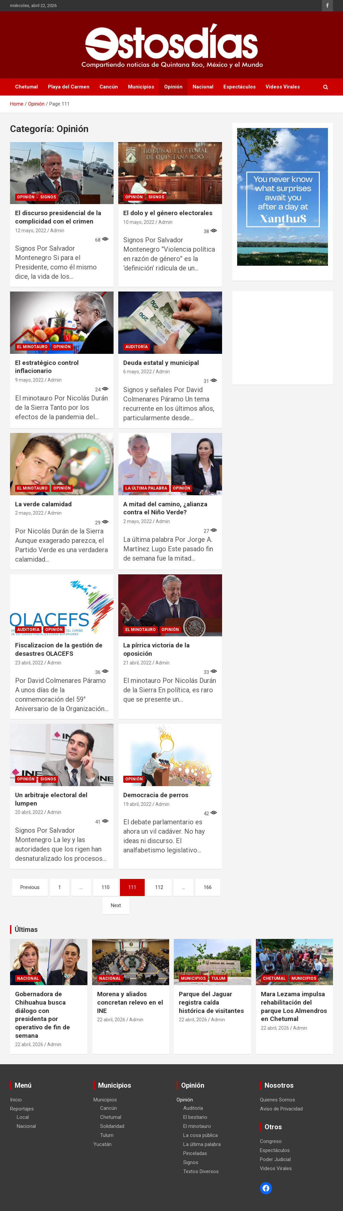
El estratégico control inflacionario (47, 367)
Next (116, 905)
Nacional (203, 87)
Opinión (173, 87)
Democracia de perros (155, 795)
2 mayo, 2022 (29, 513)
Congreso (271, 1141)
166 (208, 887)
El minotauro (32, 346)
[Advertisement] (282, 338)
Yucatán (102, 1144)
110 (105, 887)
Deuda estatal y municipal (161, 363)
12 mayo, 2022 (30, 230)
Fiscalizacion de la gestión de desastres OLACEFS (58, 649)
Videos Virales (283, 87)
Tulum (218, 978)
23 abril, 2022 (29, 662)
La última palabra (146, 488)
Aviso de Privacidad (281, 1109)
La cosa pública (200, 1135)
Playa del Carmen (68, 87)
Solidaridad (112, 1126)
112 (159, 887)
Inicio (16, 1100)
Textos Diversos (201, 1171)
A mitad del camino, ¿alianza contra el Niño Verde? (165, 508)
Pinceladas (195, 1153)
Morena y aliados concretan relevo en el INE (130, 1002)
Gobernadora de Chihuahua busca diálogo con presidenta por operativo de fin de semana (42, 1014)
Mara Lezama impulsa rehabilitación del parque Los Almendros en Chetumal (294, 1006)
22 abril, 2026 (29, 1044)
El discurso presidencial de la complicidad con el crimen (58, 217)
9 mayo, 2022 (29, 380)
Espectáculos (239, 87)
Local (23, 1117)
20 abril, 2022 (29, 812)
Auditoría (136, 346)
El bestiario (195, 1117)
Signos (48, 197)
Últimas (26, 930)
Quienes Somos (277, 1100)
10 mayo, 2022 (138, 222)
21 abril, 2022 (137, 662)
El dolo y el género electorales (167, 213)
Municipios (141, 87)
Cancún (108, 87)
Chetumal (26, 87)
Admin (57, 230)
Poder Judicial (275, 1159)
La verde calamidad (43, 504)
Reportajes (22, 1109)
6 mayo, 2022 (137, 371)
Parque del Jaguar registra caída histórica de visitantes (211, 1002)
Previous (30, 887)
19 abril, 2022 (137, 804)
